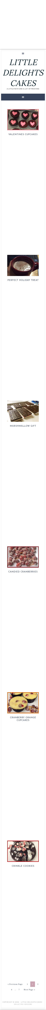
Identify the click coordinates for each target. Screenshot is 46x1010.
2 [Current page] (32, 984)
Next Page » (29, 990)
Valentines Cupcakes (23, 134)
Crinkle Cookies (23, 866)
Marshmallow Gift (23, 426)
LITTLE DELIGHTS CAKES (23, 72)
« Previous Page (15, 984)
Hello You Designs (23, 1004)
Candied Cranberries (23, 572)
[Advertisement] (23, 24)
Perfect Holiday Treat (23, 280)
